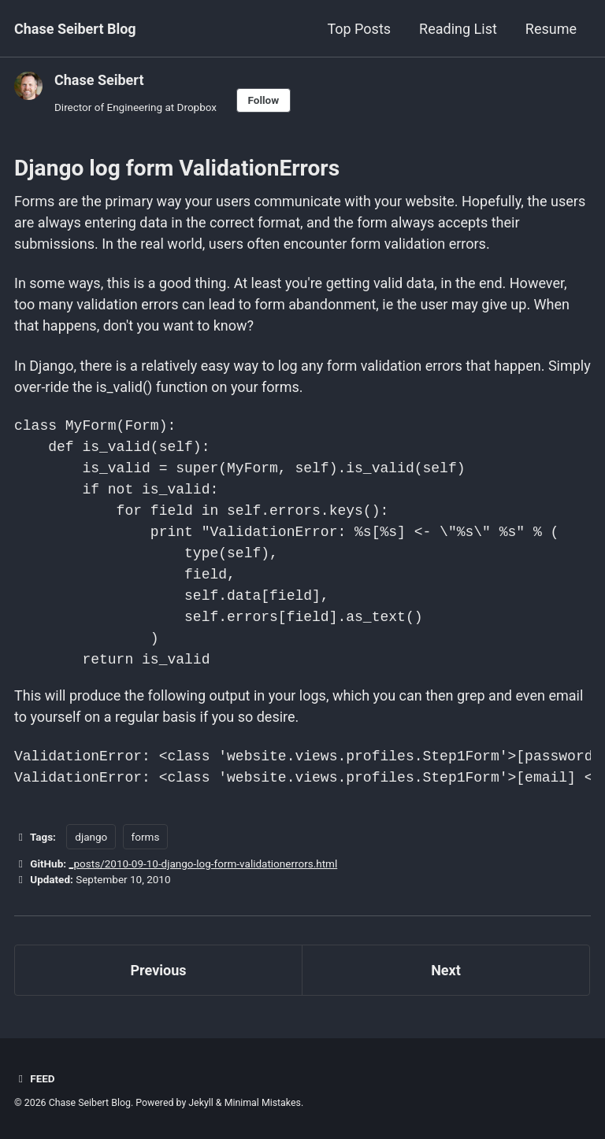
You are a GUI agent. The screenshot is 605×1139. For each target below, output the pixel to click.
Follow (264, 100)
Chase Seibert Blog (75, 28)
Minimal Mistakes (263, 1102)
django (91, 836)
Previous (159, 970)
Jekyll (200, 1102)
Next (446, 970)
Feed (34, 1078)
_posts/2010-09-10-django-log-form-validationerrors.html (203, 863)
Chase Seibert (98, 80)
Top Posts (359, 28)
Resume (551, 28)
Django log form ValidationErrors (177, 168)
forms (146, 836)
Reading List (458, 28)
